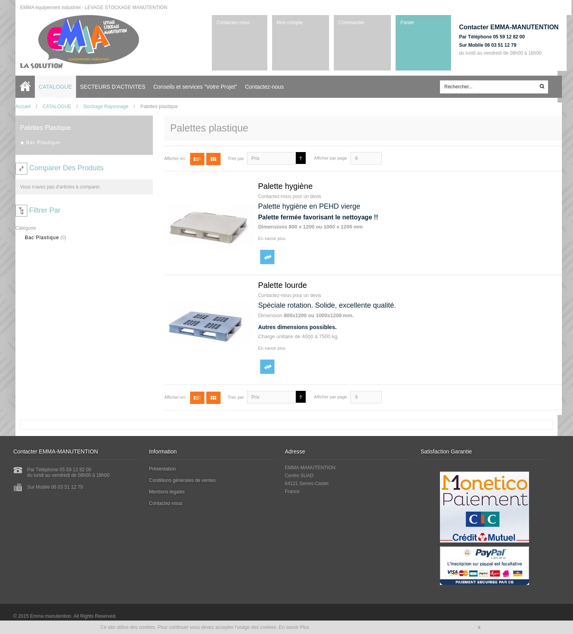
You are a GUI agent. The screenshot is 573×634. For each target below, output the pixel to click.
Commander (346, 22)
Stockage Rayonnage (103, 106)
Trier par (234, 158)
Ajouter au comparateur (265, 256)
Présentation (163, 468)
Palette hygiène (283, 185)
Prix (253, 158)
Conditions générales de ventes (183, 480)
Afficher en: (173, 158)
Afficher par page (328, 157)
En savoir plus (270, 238)
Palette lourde (280, 284)
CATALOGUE (54, 106)
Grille (211, 158)
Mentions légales (168, 491)
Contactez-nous (229, 22)
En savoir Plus (294, 627)
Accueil (25, 86)
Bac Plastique (40, 237)
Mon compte (286, 22)
